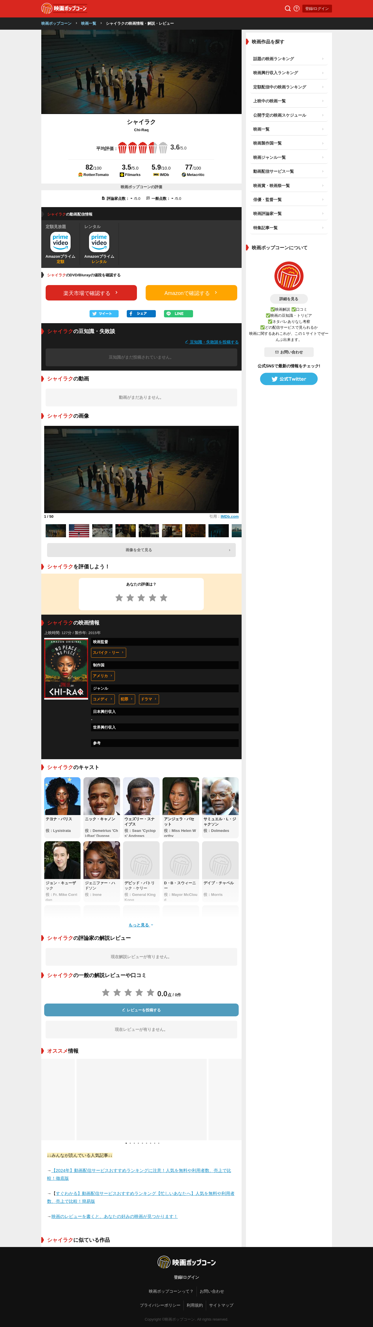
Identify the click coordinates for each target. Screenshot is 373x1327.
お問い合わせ (289, 352)
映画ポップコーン (56, 23)
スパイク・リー (108, 652)
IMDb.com (230, 516)
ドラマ (149, 699)
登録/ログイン (317, 8)
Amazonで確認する (192, 292)
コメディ (103, 699)
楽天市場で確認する (91, 292)
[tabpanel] (141, 1099)
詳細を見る (288, 299)
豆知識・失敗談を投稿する (212, 342)
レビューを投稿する (141, 1010)
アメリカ (103, 676)
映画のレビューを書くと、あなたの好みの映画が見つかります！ (114, 1216)
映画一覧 (88, 23)
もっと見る (141, 925)
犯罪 (127, 699)
